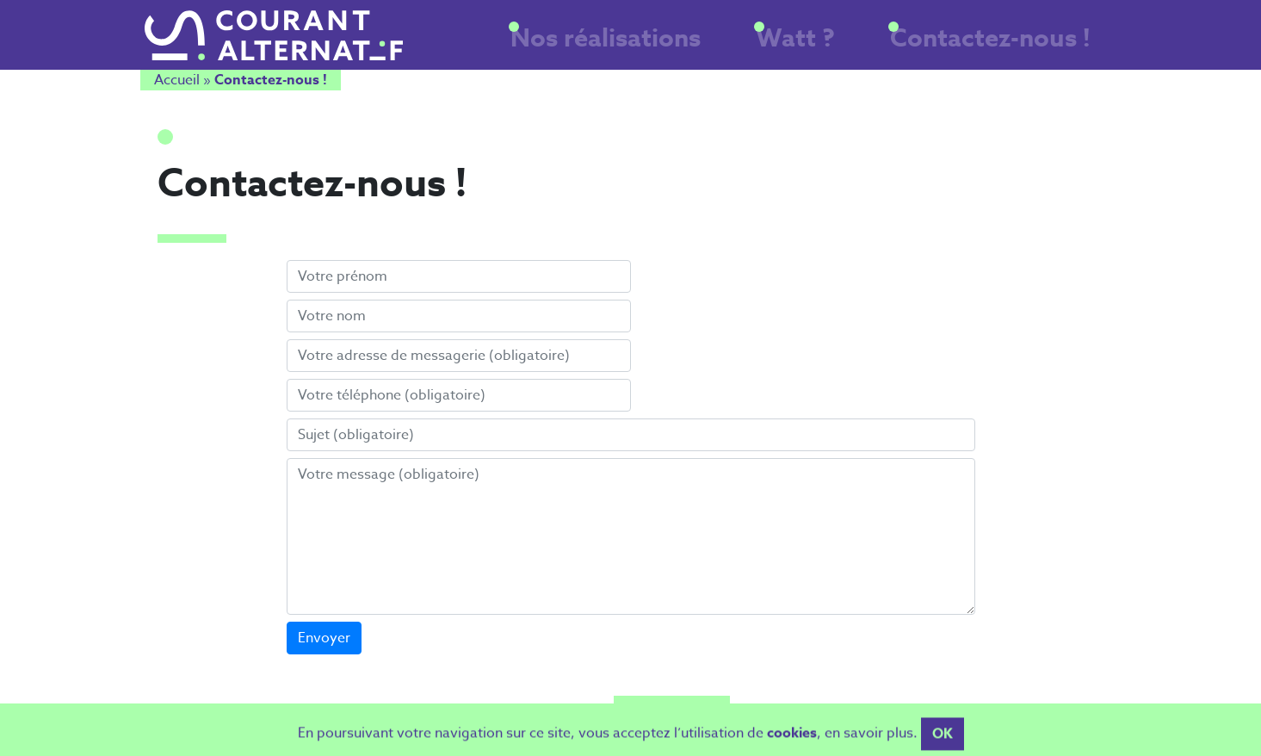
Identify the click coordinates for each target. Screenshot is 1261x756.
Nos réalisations (718, 46)
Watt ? (866, 46)
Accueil (177, 83)
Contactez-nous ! (1019, 46)
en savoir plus (869, 742)
